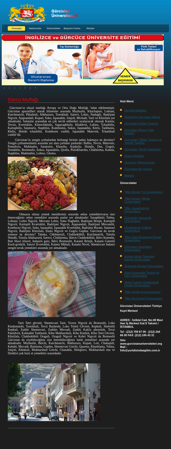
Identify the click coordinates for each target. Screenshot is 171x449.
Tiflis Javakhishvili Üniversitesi (136, 210)
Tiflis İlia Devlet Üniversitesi (143, 298)
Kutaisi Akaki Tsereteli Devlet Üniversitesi (139, 258)
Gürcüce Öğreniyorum (139, 162)
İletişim (90, 28)
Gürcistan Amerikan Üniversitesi (137, 248)
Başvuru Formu (72, 28)
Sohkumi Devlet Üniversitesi (143, 266)
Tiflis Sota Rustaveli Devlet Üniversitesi (142, 239)
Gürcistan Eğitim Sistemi (141, 123)
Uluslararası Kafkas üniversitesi (137, 229)
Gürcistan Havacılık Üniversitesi (137, 219)
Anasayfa (17, 28)
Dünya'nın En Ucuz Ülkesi (142, 117)
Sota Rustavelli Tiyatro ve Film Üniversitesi (141, 274)
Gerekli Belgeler (135, 110)
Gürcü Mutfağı (134, 156)
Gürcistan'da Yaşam (138, 169)
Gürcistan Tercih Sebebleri (142, 149)
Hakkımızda (35, 28)
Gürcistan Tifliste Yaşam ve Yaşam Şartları (143, 141)
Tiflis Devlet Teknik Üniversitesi (137, 200)
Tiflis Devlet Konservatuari (142, 292)
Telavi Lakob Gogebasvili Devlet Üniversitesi (141, 284)
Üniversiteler (53, 28)
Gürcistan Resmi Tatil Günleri (139, 131)
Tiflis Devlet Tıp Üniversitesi (143, 192)
